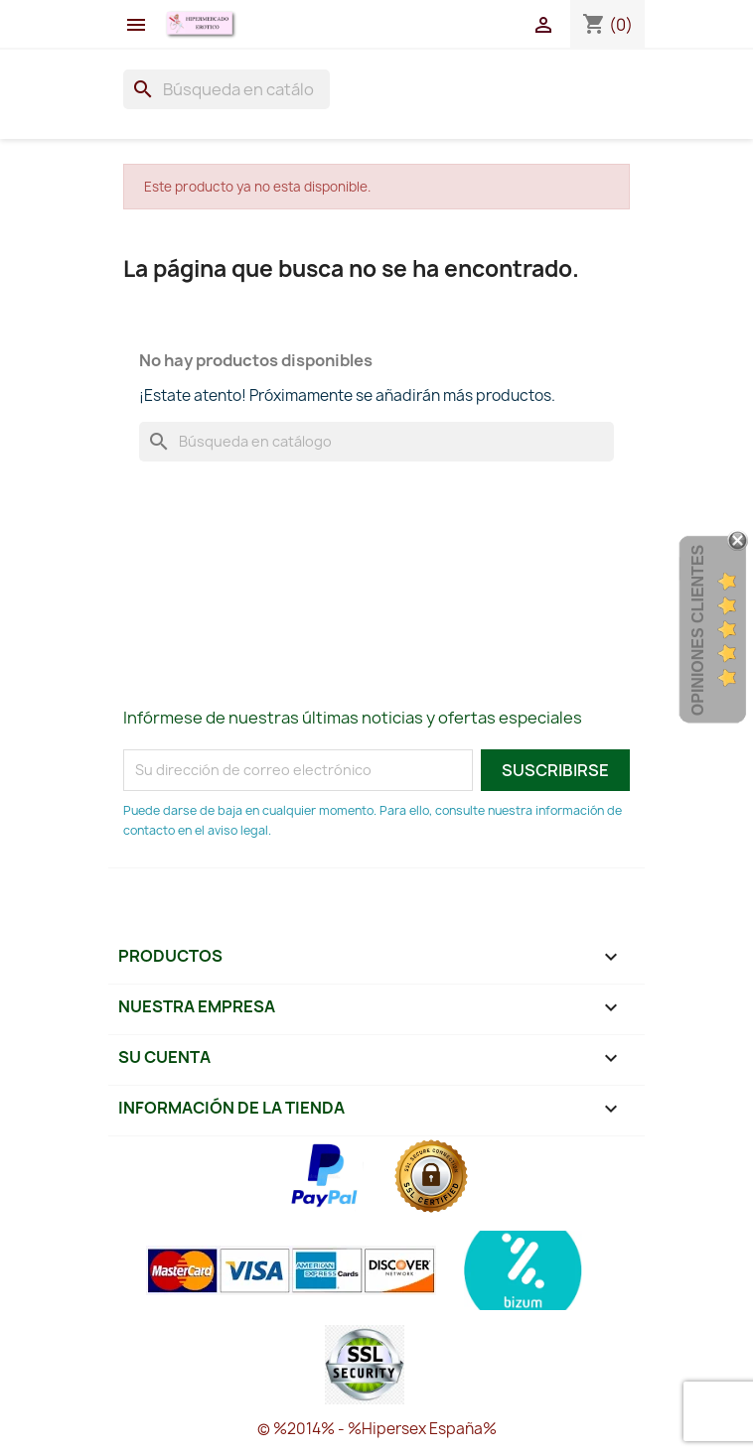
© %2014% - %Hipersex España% (377, 1428)
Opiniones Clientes (697, 630)
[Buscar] (226, 89)
